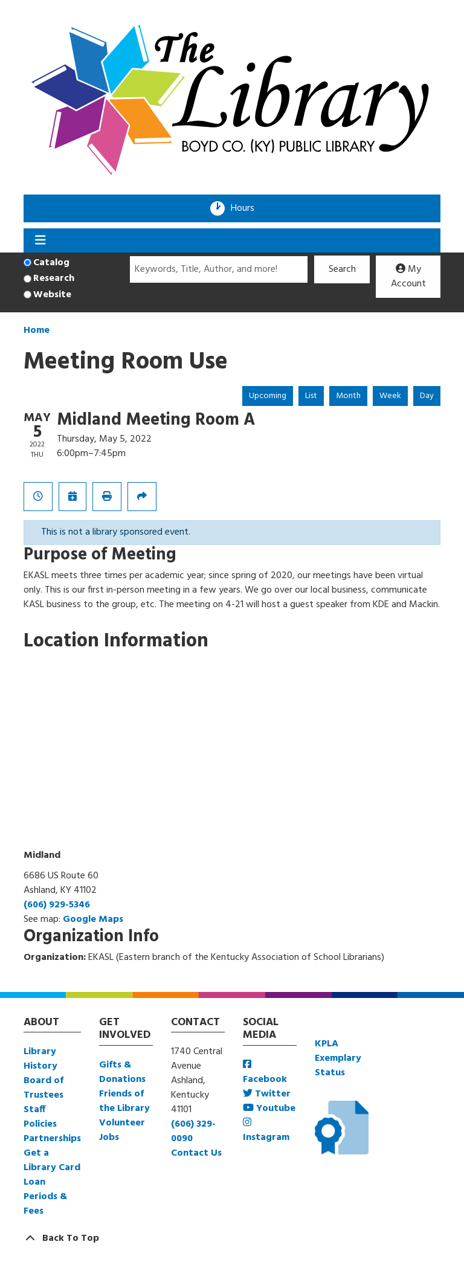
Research (53, 278)
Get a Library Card (52, 1160)
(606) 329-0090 (193, 1131)
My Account (408, 277)
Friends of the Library (124, 1101)
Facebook (265, 1073)
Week (390, 396)
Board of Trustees (43, 1088)
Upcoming (267, 396)
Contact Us (196, 1153)
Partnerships (52, 1139)
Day (427, 396)
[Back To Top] (232, 1238)
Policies (40, 1124)
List (311, 396)
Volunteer (122, 1123)
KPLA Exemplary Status (338, 1058)
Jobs (109, 1137)
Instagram (266, 1131)
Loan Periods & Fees (45, 1196)
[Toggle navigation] (40, 240)
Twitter (267, 1094)
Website (52, 295)
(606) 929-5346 (57, 905)
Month (348, 396)
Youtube (269, 1108)
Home (37, 330)
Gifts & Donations (122, 1072)
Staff (34, 1110)
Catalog (51, 263)
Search (342, 269)
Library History (40, 1059)
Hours (246, 208)
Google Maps (93, 919)
